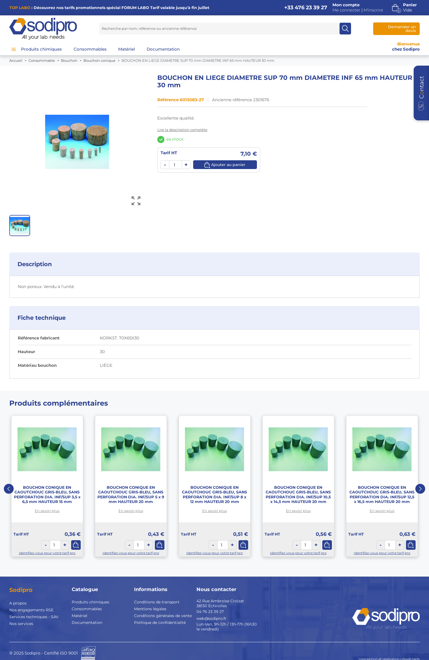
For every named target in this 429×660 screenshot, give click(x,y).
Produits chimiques (90, 602)
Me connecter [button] (346, 10)
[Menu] (13, 49)
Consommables (87, 608)
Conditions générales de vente (163, 615)
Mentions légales (150, 608)
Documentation (87, 622)
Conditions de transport (156, 602)
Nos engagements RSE (31, 609)
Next (420, 489)
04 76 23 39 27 (210, 611)
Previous (9, 489)
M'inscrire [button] (373, 10)
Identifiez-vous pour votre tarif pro (47, 553)
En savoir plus (47, 510)
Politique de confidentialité (160, 622)
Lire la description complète (182, 129)
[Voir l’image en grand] (136, 201)
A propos (18, 603)
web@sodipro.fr (211, 618)
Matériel (79, 615)
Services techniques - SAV (34, 616)
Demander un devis (402, 28)
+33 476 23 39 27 (305, 7)
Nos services (21, 623)
